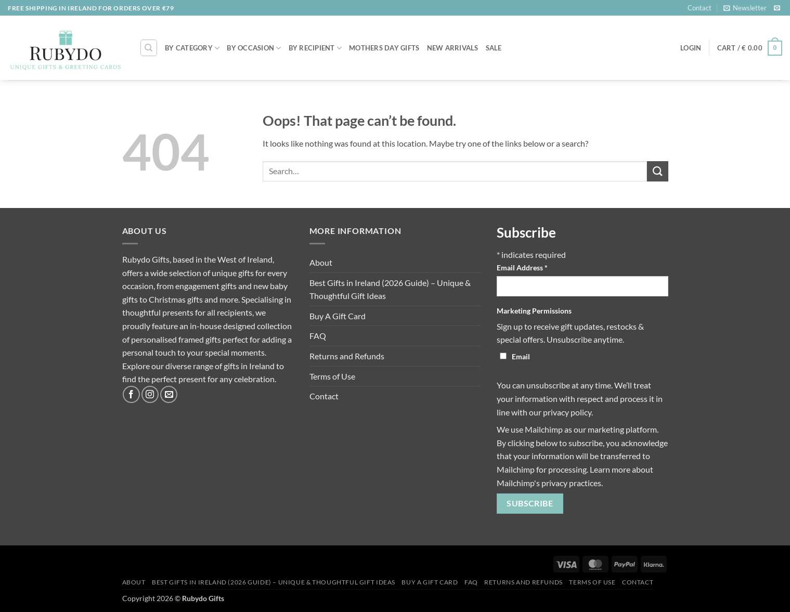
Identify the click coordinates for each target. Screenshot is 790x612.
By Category (192, 48)
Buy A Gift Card (337, 316)
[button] (745, 8)
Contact (699, 8)
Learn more (610, 469)
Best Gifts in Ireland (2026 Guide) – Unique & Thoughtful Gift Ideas (390, 289)
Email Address (522, 267)
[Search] (148, 48)
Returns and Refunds (346, 356)
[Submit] (657, 171)
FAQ (317, 336)
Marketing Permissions (534, 310)
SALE (494, 48)
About (320, 262)
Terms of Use (332, 376)
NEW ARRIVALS (452, 48)
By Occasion (254, 48)
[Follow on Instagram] (150, 394)
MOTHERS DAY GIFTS (384, 48)
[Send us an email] (777, 8)
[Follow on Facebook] (131, 394)
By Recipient (315, 48)
